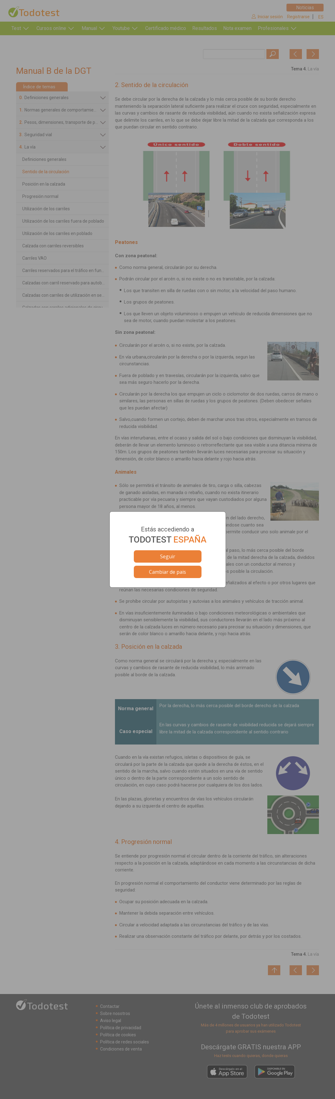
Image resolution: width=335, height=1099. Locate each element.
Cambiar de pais (167, 571)
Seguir (167, 556)
